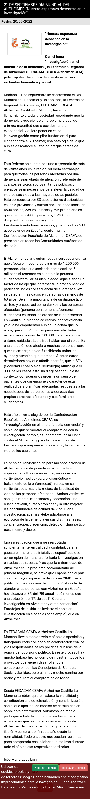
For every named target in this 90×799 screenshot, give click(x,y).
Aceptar (76, 782)
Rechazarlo (30, 787)
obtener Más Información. (64, 787)
